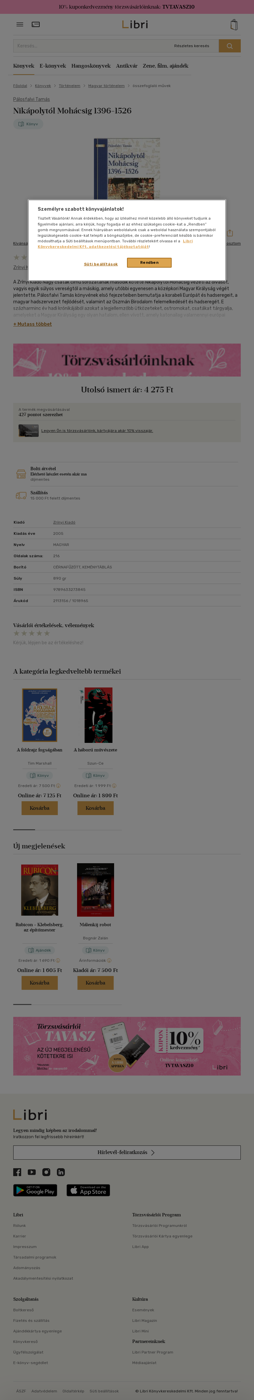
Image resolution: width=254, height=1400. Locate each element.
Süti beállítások (101, 264)
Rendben (149, 262)
